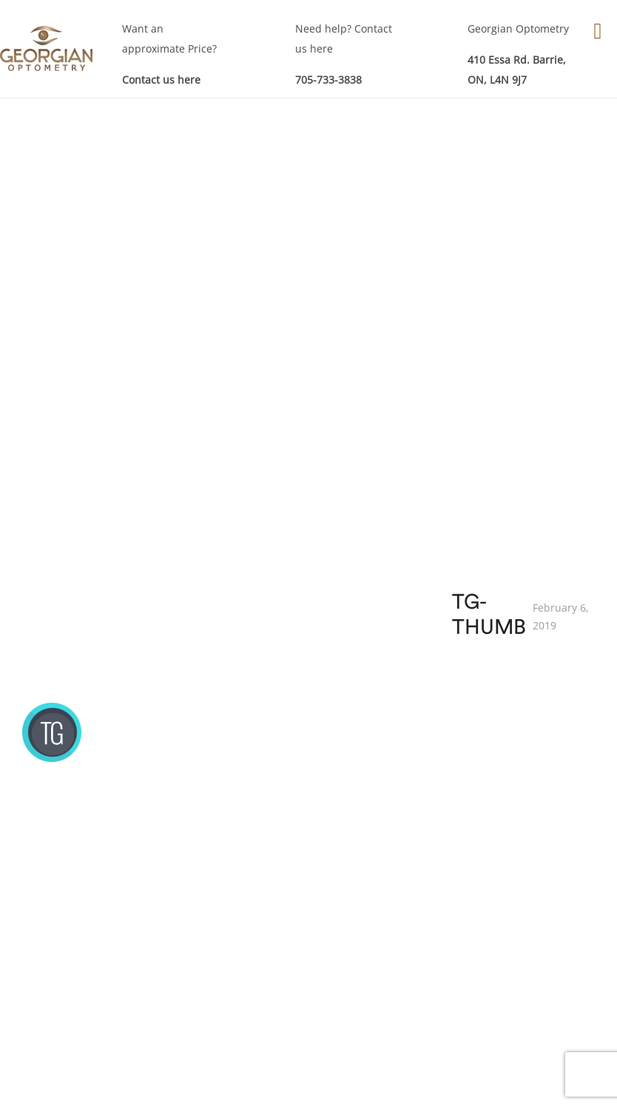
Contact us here (161, 80)
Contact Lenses (407, 931)
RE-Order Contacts (416, 955)
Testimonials (524, 955)
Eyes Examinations (169, 860)
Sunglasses (397, 978)
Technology (521, 931)
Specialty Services (291, 967)
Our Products (403, 884)
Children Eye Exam (293, 943)
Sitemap (513, 978)
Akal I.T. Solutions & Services (509, 1082)
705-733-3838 (328, 80)
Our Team (518, 907)
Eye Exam (270, 919)
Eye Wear (393, 907)
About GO (517, 884)
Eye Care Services (290, 896)
